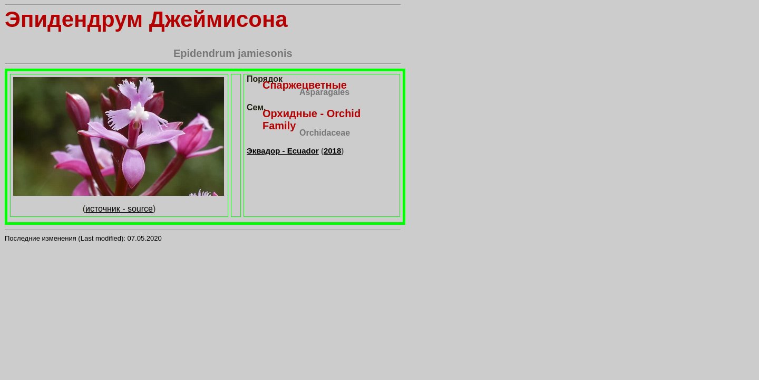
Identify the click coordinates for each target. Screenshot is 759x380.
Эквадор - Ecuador (283, 150)
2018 (332, 150)
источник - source (119, 208)
